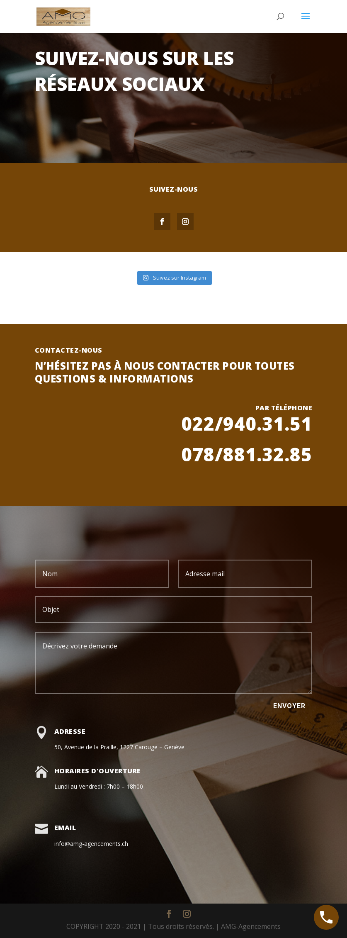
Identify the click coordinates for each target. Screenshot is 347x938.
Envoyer (289, 706)
